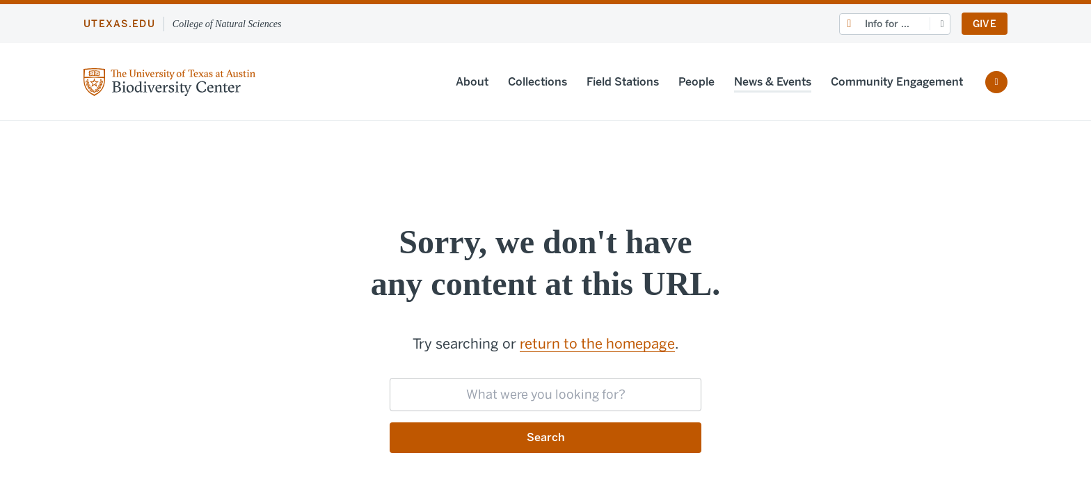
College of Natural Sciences (227, 24)
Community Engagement (897, 81)
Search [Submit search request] (546, 437)
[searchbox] (545, 394)
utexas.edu (119, 24)
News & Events (772, 81)
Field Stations (623, 81)
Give (984, 24)
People (696, 81)
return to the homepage (597, 343)
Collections (537, 81)
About (472, 81)
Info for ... (887, 24)
